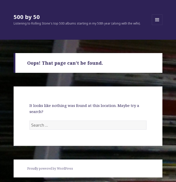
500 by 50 (27, 16)
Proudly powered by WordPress (50, 168)
